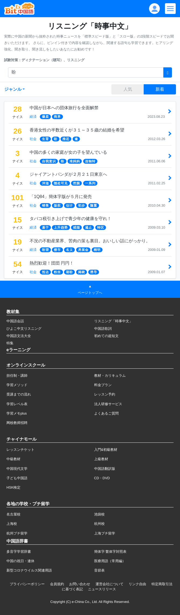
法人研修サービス (108, 404)
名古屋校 (13, 514)
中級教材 (13, 459)
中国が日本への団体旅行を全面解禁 (64, 107)
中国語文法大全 (18, 336)
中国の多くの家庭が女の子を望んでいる (68, 152)
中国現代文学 (16, 469)
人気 (127, 89)
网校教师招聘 (16, 423)
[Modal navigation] (170, 8)
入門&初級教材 (106, 450)
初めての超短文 (106, 336)
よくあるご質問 (106, 413)
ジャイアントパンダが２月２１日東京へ (68, 174)
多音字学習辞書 (18, 552)
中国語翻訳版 (104, 469)
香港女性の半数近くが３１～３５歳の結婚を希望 (77, 130)
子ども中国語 (16, 478)
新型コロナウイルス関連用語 (29, 570)
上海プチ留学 (104, 533)
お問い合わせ (79, 584)
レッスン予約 (104, 394)
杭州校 (99, 524)
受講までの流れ (18, 394)
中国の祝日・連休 (20, 561)
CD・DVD (102, 478)
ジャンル (13, 89)
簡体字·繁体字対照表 (110, 552)
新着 (160, 89)
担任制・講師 (16, 376)
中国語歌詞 (103, 329)
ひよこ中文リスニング (23, 329)
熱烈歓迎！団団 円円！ (52, 263)
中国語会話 (15, 321)
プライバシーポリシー (27, 584)
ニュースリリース (102, 589)
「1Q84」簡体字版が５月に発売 (61, 196)
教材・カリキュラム (110, 376)
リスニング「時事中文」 (113, 321)
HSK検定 (13, 487)
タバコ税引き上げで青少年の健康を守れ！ (70, 218)
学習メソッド (16, 385)
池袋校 (99, 514)
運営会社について (109, 584)
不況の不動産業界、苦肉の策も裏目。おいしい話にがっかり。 (90, 241)
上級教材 (101, 459)
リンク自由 (137, 584)
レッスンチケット (20, 450)
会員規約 (57, 584)
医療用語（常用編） (110, 561)
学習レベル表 (16, 404)
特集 (9, 343)
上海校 (11, 524)
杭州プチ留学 (16, 533)
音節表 (99, 570)
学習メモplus (16, 413)
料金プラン (103, 385)
